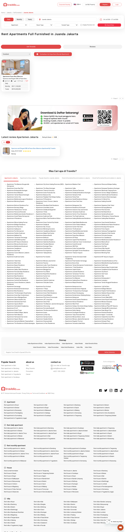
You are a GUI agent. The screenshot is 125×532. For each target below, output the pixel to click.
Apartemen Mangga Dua (43, 269)
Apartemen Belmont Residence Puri (17, 205)
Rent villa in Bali (38, 501)
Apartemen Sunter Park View (74, 226)
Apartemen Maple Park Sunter (45, 233)
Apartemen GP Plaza (71, 237)
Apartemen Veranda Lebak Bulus (75, 323)
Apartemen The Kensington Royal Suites (19, 293)
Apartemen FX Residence (43, 199)
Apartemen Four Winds (43, 271)
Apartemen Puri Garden (43, 257)
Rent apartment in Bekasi (11, 407)
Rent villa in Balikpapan (70, 501)
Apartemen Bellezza (42, 237)
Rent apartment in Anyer (11, 405)
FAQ (27, 365)
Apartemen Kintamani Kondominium (18, 288)
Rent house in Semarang (101, 489)
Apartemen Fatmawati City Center (17, 317)
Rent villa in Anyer (9, 501)
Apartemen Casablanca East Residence (106, 269)
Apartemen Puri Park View (15, 226)
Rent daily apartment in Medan (13, 436)
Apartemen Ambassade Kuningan (17, 190)
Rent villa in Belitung (40, 507)
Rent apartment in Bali (8, 365)
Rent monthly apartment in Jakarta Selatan (77, 451)
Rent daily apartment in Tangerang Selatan (77, 436)
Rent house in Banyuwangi (12, 481)
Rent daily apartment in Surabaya (74, 428)
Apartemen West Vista (14, 263)
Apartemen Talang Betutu (44, 252)
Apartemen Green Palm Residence (46, 293)
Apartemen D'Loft (12, 308)
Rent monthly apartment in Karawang (105, 461)
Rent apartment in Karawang (12, 410)
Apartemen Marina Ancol (101, 242)
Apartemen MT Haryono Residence (17, 242)
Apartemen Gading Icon (14, 229)
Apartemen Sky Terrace (43, 226)
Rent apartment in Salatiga (42, 413)
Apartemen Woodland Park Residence (47, 205)
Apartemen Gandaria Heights (44, 239)
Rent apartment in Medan (101, 410)
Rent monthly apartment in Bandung (45, 448)
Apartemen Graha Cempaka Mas (75, 248)
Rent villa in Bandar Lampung (102, 501)
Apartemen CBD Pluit (71, 246)
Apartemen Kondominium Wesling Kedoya (77, 295)
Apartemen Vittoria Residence (45, 291)
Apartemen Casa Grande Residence (105, 222)
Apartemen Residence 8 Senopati (75, 207)
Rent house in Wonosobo (71, 492)
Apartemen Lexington (100, 280)
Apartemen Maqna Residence (74, 282)
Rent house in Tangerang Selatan (44, 473)
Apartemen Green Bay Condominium (18, 295)
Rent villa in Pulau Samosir (72, 517)
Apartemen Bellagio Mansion (103, 288)
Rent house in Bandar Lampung (73, 478)
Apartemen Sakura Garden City (16, 299)
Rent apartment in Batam (101, 405)
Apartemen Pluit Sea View (102, 209)
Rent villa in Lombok (99, 512)
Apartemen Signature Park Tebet (104, 205)
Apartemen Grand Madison (44, 295)
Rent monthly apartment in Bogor (74, 453)
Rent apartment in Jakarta (9, 371)
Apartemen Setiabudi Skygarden (46, 209)
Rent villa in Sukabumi (40, 523)
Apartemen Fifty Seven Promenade (46, 297)
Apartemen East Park (13, 250)
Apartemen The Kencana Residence (47, 310)
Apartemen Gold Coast (101, 265)
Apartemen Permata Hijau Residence (18, 271)
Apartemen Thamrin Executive (45, 190)
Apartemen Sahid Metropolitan (16, 239)
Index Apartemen (67, 343)
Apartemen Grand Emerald (73, 244)
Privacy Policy (26, 393)
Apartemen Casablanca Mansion (46, 231)
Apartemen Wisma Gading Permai (17, 222)
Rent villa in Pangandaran (11, 517)
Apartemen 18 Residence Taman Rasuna (106, 216)
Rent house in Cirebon (10, 484)
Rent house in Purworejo (41, 489)
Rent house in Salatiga (70, 489)
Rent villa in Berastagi (70, 507)
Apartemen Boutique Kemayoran (104, 226)
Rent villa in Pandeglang (101, 515)
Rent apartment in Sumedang (13, 415)
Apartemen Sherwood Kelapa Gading (105, 184)
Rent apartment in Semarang (72, 413)
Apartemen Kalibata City (14, 235)
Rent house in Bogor (10, 476)
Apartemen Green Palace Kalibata (75, 224)
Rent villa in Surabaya (70, 523)
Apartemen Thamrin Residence (74, 233)
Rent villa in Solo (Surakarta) (102, 520)
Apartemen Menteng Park (102, 252)
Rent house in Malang (40, 486)
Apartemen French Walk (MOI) (103, 297)
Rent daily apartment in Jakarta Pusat (45, 433)
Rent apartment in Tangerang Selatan (105, 415)
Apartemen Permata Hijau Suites (75, 308)
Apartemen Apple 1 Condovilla (103, 314)
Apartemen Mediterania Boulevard (17, 246)
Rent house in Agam (40, 476)
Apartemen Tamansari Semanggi (17, 237)
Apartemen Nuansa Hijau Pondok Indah (106, 267)
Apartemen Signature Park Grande (104, 233)
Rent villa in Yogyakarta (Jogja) (13, 525)
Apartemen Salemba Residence (45, 242)
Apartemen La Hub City (43, 314)
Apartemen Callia (70, 188)
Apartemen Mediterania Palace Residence (107, 224)
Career (28, 374)
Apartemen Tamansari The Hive (74, 274)
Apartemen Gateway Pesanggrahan (105, 231)
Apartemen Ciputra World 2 (15, 274)
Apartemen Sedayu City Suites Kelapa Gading (78, 306)
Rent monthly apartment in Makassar (15, 461)
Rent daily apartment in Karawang (104, 438)
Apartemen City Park (100, 246)
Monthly (19, 19)
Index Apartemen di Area (52, 343)
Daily (8, 19)
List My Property (90, 4)
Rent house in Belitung (70, 481)
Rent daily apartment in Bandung (44, 428)
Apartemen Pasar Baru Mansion (74, 235)
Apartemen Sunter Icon (43, 276)
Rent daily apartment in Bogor (73, 433)
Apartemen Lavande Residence (74, 271)
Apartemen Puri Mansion (72, 278)
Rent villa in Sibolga (69, 520)
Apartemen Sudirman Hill (101, 295)
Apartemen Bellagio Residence (16, 224)
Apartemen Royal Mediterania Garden (76, 231)
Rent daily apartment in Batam (103, 436)
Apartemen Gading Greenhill (102, 201)
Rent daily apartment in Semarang (74, 438)
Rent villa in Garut (39, 509)
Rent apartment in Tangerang (73, 415)
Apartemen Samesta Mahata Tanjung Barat (20, 321)
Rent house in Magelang (11, 486)
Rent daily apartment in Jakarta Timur (15, 433)
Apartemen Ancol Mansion (15, 192)
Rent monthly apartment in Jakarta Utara (46, 451)
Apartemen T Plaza (42, 288)
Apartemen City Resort (101, 271)
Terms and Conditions (38, 393)
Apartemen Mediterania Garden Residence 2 (20, 214)
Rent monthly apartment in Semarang (75, 461)
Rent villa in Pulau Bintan (41, 517)
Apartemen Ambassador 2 (102, 278)
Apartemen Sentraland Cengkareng (17, 306)
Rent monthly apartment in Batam (104, 456)
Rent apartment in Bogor (41, 407)
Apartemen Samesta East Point (16, 301)
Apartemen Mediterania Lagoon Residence (20, 199)
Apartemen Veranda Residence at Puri (105, 261)
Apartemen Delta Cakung (72, 310)
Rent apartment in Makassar (42, 410)
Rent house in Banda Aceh (42, 478)
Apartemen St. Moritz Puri (102, 199)
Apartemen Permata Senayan (103, 235)
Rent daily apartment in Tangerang (104, 428)
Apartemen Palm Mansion (15, 314)
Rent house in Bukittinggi (101, 481)
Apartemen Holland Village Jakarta (17, 312)
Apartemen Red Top (42, 278)
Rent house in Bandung (100, 470)
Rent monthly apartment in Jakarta (14, 448)
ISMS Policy (50, 393)
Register (105, 4)
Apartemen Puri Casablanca (102, 237)
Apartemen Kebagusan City (73, 205)
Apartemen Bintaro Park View (45, 267)
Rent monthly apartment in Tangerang (105, 448)
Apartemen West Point (72, 304)
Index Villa (80, 347)
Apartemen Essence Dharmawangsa (105, 197)
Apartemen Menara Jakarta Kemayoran (77, 319)
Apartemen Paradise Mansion (45, 244)
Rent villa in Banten (69, 504)
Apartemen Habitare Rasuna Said (104, 293)
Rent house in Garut (40, 484)
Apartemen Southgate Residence (75, 312)
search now (109, 25)
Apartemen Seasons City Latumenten (76, 209)
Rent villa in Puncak (39, 525)
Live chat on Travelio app (60, 365)
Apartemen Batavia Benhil (44, 235)
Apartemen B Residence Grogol (103, 323)
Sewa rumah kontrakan (11, 470)
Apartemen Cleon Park (43, 301)
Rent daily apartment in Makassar (14, 438)
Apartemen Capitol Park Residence (75, 239)
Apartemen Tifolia (41, 212)
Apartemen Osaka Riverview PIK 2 (104, 317)
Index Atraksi (79, 343)
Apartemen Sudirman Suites (15, 257)
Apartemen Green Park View (73, 201)
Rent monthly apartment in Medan (14, 456)
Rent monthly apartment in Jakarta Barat (106, 451)
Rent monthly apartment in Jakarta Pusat (46, 453)
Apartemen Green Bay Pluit (15, 188)
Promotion (29, 371)
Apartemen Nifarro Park (43, 214)
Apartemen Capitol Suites (73, 269)
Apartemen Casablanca (14, 248)
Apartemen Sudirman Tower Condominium (78, 242)
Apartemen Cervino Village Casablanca (106, 192)
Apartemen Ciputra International (75, 276)
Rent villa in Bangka (39, 504)
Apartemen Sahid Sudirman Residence (106, 195)
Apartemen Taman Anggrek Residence (106, 282)
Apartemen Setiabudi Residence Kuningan (77, 192)
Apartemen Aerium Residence (74, 301)
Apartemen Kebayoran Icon (73, 286)
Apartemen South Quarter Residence (76, 299)
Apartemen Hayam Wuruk (15, 319)
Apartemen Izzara (41, 312)
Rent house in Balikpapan (11, 478)
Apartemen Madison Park (73, 184)
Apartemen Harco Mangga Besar (17, 297)
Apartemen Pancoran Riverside (16, 212)
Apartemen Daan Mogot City (102, 310)
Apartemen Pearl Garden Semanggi (76, 261)
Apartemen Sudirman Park (44, 216)
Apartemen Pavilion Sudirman (16, 233)
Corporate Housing (64, 4)
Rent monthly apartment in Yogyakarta (45, 461)
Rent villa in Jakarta (99, 509)
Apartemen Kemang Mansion (103, 207)
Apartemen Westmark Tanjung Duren (105, 190)
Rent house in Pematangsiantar (103, 486)
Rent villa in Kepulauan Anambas (14, 512)
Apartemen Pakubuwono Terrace (17, 209)
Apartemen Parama (42, 263)
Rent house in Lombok (100, 484)
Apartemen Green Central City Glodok (47, 222)
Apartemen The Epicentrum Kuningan (76, 291)
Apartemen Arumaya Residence (104, 319)
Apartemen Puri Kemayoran (15, 231)
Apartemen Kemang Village (15, 207)
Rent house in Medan (70, 486)
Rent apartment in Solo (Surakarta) (104, 413)
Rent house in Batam (40, 481)
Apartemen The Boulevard (73, 229)
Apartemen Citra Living (43, 306)
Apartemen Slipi (99, 276)
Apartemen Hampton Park (73, 195)
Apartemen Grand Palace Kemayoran (18, 216)
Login (117, 4)
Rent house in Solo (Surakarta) (43, 492)
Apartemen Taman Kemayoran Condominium (79, 265)
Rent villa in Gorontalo (70, 509)
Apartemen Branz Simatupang (74, 293)
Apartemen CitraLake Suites (44, 282)
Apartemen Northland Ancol (102, 212)
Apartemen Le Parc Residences (45, 323)
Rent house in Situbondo (11, 492)
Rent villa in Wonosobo (100, 523)
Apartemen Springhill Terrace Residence (77, 250)
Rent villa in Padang (69, 515)
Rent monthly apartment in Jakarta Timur (16, 453)
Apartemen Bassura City (43, 195)
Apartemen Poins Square (101, 229)
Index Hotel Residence (67, 347)
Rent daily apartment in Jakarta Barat (105, 430)
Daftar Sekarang (110, 352)
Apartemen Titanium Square (73, 252)
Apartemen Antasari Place (102, 321)
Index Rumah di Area (39, 347)
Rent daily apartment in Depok (103, 433)
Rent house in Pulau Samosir (12, 489)
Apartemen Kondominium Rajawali (75, 288)
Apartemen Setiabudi (42, 224)
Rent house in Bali (99, 476)
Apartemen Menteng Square (15, 201)
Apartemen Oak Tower (101, 274)
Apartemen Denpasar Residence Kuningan (107, 188)
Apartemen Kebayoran (72, 297)
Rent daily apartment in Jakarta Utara (45, 430)
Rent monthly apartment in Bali (43, 456)
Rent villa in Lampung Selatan (72, 512)
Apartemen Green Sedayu (102, 304)
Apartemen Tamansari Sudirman (75, 212)
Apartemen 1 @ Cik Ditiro (101, 286)
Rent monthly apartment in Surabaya (75, 448)
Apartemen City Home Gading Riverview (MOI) (49, 184)
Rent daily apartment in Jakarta (13, 428)
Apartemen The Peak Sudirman (74, 216)
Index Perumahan (53, 347)
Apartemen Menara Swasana (103, 301)
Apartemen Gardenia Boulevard (103, 214)
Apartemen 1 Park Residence (74, 267)
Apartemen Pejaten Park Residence (105, 291)
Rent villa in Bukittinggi (10, 509)
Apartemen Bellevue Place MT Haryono (106, 306)
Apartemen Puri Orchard (43, 286)
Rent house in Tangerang (41, 470)
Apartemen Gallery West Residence (17, 269)
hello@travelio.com (58, 368)
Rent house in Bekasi (100, 473)
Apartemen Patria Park (72, 197)
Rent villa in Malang (39, 515)
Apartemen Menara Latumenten (46, 261)
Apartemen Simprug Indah (44, 321)
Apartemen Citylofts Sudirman (45, 280)
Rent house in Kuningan (71, 484)
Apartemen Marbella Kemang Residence (106, 263)
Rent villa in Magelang (10, 515)
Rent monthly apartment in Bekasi (14, 451)
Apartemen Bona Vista (72, 263)
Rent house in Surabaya (71, 473)
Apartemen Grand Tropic (14, 310)
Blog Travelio (30, 368)
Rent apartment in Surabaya (10, 377)
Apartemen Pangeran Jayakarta (16, 278)
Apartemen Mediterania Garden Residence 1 (107, 239)
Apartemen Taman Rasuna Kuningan (18, 195)
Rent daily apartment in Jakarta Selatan (76, 430)
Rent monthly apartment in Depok (104, 453)
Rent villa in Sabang (10, 520)
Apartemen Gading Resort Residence (76, 280)
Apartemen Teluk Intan (14, 261)
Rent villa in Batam (9, 507)
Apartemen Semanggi (13, 286)
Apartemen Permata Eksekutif (45, 308)
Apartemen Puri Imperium (44, 250)
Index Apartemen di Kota (35, 343)
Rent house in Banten (100, 478)
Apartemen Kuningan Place (44, 246)
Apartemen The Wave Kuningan (45, 188)
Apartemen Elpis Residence (15, 276)
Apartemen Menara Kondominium (17, 244)
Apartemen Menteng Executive (45, 229)
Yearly (30, 19)
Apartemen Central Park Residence (17, 280)
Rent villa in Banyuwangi (101, 504)
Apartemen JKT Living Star (44, 299)
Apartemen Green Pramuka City (45, 192)
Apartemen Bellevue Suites (102, 250)
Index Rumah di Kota (91, 343)
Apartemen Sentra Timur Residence (76, 214)
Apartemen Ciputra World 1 (15, 304)
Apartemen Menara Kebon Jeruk (75, 317)
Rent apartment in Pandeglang (13, 413)
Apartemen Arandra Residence (103, 312)
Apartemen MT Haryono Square (103, 257)
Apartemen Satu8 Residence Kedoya (76, 199)
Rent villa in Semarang (40, 520)
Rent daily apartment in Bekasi (13, 430)
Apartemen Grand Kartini (43, 248)
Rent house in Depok (10, 473)
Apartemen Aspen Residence (16, 265)
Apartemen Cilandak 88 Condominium (105, 308)
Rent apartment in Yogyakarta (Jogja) (15, 418)
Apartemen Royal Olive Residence (46, 274)
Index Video (88, 347)
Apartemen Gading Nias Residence (104, 218)
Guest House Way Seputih (102, 248)
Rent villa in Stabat (9, 523)
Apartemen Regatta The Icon (74, 321)
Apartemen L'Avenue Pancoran (74, 190)
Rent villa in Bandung (10, 504)
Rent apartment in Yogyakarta (11, 374)
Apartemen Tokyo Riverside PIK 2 (75, 314)
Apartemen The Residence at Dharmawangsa (20, 323)
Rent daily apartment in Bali (42, 436)
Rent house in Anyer (70, 476)
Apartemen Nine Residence (15, 291)
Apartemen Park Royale (101, 244)
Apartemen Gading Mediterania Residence (78, 218)
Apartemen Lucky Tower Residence (46, 265)
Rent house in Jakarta (70, 470)
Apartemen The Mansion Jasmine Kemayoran (50, 304)
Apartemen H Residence (14, 218)
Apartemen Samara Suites (44, 317)
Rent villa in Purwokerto (101, 517)
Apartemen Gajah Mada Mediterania (76, 222)
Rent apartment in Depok (71, 407)
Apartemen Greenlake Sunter (45, 207)
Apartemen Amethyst (13, 267)
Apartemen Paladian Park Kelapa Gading (48, 197)
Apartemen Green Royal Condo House (105, 299)
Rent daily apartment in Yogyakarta (44, 438)
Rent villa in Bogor (99, 507)
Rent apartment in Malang (71, 410)
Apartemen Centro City (14, 197)
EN (78, 4)
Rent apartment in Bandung (10, 368)
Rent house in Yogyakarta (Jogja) (104, 492)
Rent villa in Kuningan (40, 512)
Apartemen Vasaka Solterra (44, 319)
